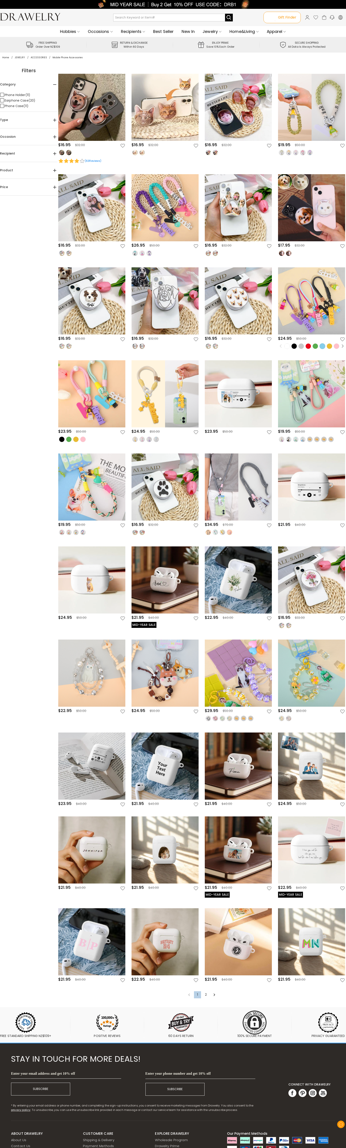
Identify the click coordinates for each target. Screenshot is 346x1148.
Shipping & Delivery (98, 1140)
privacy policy (20, 1110)
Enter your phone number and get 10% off (178, 1073)
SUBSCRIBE (40, 1089)
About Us (18, 1140)
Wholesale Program (171, 1140)
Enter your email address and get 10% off (43, 1073)
